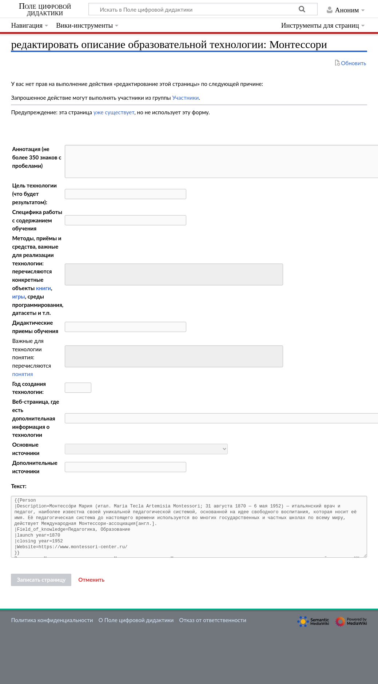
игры (18, 296)
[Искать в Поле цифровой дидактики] (203, 9)
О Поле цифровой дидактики (136, 620)
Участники (185, 97)
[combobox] (174, 274)
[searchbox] (72, 273)
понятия (22, 374)
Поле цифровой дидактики (45, 9)
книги (43, 288)
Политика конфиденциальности (52, 620)
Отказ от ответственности (212, 620)
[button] (91, 580)
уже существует (113, 112)
